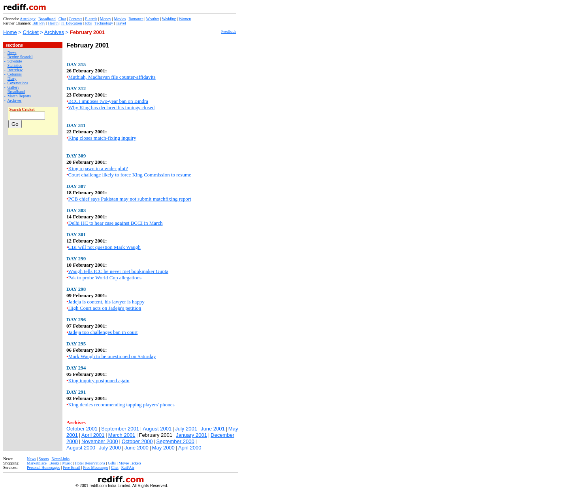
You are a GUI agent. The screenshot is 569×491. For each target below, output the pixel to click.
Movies (120, 19)
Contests (75, 19)
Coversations (18, 83)
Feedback (228, 31)
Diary (12, 78)
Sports (44, 459)
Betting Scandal (20, 57)
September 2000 (175, 441)
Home (10, 32)
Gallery (13, 87)
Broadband (47, 19)
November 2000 (99, 441)
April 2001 (93, 435)
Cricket (31, 32)
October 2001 (82, 429)
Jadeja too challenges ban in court (103, 332)
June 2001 (213, 429)
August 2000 (80, 448)
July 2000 (110, 448)
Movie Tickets (130, 463)
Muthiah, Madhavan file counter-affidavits (112, 77)
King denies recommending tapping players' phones (121, 405)
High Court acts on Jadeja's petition (104, 308)
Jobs (88, 23)
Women (185, 19)
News (12, 52)
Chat (62, 19)
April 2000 (190, 448)
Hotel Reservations (90, 463)
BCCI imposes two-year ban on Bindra (108, 101)
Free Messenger (95, 467)
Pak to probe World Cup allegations (104, 278)
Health (53, 23)
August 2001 (157, 429)
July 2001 (186, 429)
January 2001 (191, 435)
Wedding (169, 19)
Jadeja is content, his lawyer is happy (106, 302)
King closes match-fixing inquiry (102, 138)
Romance (135, 19)
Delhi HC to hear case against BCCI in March (115, 223)
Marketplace (37, 463)
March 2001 (122, 435)
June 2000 (136, 448)
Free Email (71, 467)
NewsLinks (60, 459)
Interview (15, 70)
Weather (152, 19)
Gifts (112, 463)
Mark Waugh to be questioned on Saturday (112, 356)
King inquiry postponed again (99, 380)
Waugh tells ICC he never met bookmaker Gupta (118, 271)
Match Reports (19, 96)
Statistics (15, 65)
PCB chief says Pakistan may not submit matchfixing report (129, 199)
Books (54, 463)
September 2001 (120, 429)
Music (67, 463)
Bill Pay (38, 23)
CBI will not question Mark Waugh (104, 247)
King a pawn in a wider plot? (98, 168)
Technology (103, 23)
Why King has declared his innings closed (111, 107)
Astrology (28, 19)
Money (105, 19)
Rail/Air (127, 467)
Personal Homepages (43, 467)
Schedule (15, 61)
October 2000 (137, 441)
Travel (121, 23)
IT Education (71, 23)
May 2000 (163, 448)
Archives (54, 32)
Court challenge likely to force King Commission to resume (129, 175)
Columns (15, 74)
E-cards (91, 19)
